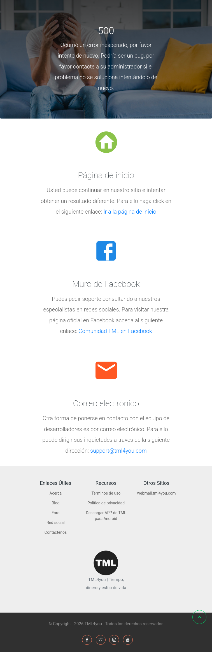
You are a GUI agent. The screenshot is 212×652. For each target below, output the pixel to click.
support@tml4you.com (118, 450)
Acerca (56, 493)
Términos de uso (106, 493)
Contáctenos (56, 532)
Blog (56, 503)
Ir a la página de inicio (129, 211)
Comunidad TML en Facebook (115, 331)
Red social (55, 522)
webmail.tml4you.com (156, 493)
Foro (55, 513)
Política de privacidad (106, 503)
